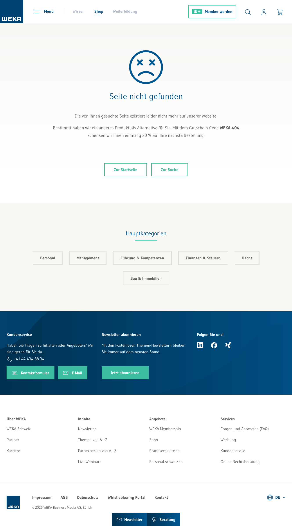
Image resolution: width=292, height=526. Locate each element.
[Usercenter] (264, 11)
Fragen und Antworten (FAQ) (245, 428)
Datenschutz (88, 497)
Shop (98, 11)
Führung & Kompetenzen (142, 258)
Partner (13, 439)
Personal (47, 258)
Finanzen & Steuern (203, 258)
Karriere (13, 450)
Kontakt (161, 497)
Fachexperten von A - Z (97, 450)
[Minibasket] (280, 11)
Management (88, 258)
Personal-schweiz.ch (166, 461)
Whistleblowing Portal (126, 497)
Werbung (228, 439)
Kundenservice (233, 450)
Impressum (41, 497)
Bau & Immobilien (146, 278)
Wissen (79, 11)
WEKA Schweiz (19, 428)
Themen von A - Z (92, 439)
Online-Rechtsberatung (240, 461)
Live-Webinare (89, 461)
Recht (247, 258)
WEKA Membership (165, 428)
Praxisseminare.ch (164, 450)
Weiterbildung (125, 11)
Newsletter (87, 428)
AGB (64, 497)
